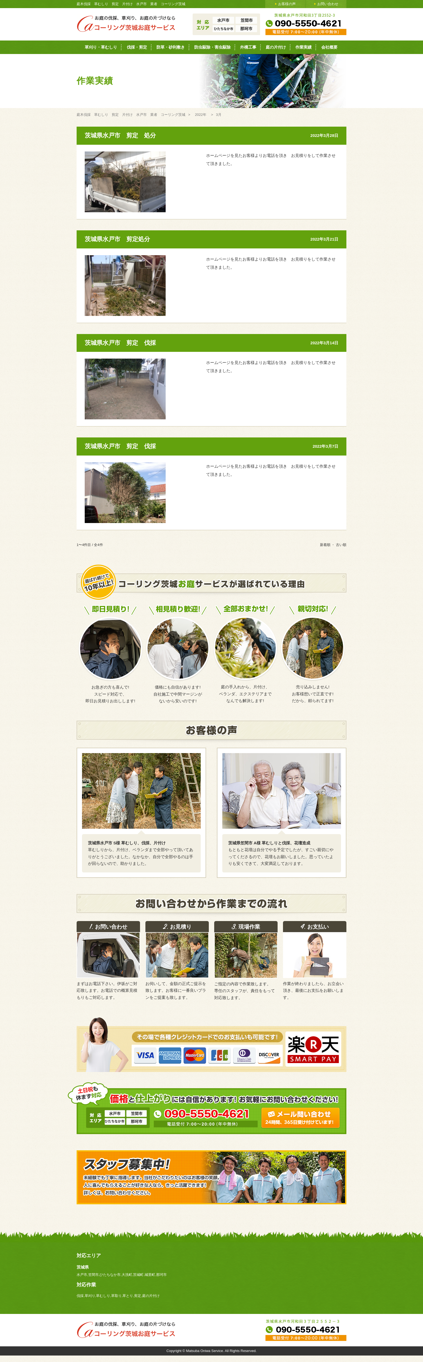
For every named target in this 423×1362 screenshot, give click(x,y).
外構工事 (248, 47)
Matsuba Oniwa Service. (205, 1351)
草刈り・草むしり (101, 47)
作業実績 (303, 47)
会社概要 (329, 47)
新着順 (325, 545)
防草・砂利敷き (170, 47)
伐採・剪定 (137, 47)
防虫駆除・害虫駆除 (212, 47)
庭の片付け (276, 47)
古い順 (341, 545)
